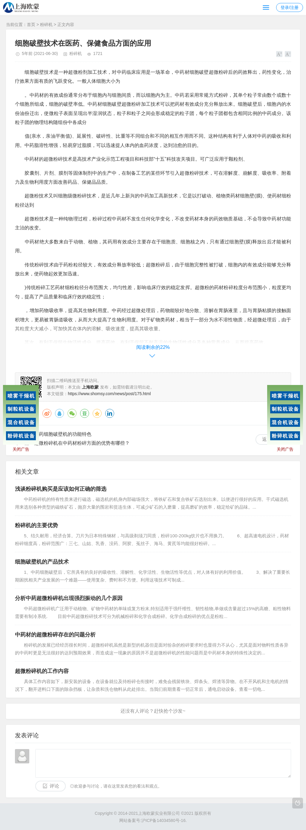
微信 (72, 413)
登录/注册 (290, 7)
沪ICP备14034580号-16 (163, 820)
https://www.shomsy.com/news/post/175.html (109, 393)
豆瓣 (84, 413)
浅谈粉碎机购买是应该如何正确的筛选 (60, 489)
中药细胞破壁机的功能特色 (62, 434)
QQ (59, 413)
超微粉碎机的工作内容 (42, 671)
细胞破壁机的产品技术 (42, 562)
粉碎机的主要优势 (36, 525)
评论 (54, 785)
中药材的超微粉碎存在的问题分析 (55, 635)
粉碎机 (46, 24)
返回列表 (271, 439)
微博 (46, 413)
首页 (31, 24)
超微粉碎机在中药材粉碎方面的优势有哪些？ (82, 443)
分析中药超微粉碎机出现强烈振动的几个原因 (69, 598)
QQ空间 (97, 413)
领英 (109, 413)
